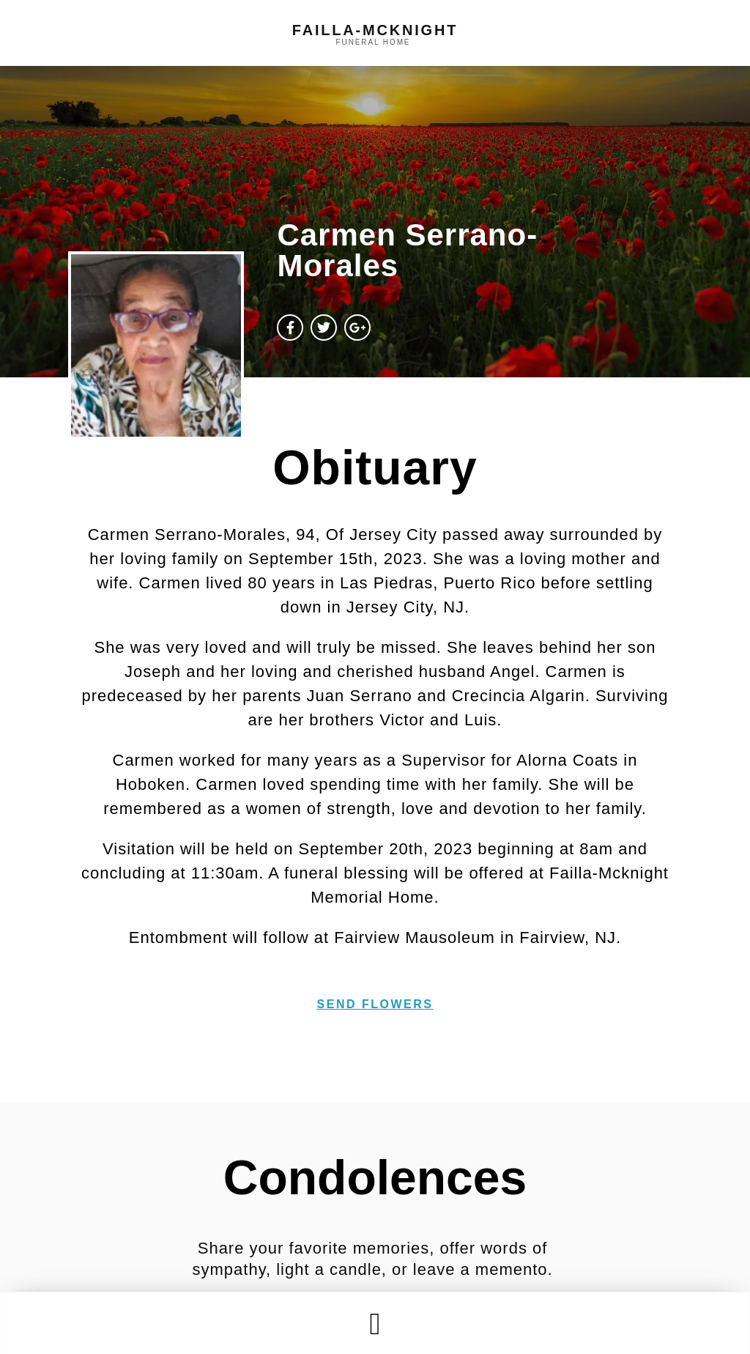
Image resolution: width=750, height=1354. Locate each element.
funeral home (373, 42)
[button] (375, 1324)
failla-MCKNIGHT (375, 30)
